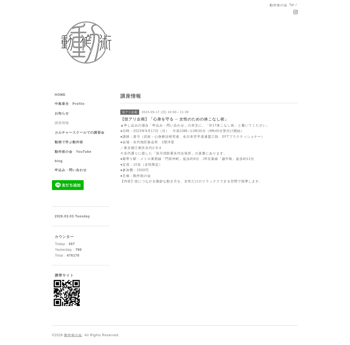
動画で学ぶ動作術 (69, 142)
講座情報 (62, 123)
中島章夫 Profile (69, 104)
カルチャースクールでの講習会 (79, 132)
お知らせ (62, 113)
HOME (60, 95)
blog (59, 161)
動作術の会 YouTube (73, 152)
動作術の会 (73, 335)
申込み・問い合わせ (71, 170)
